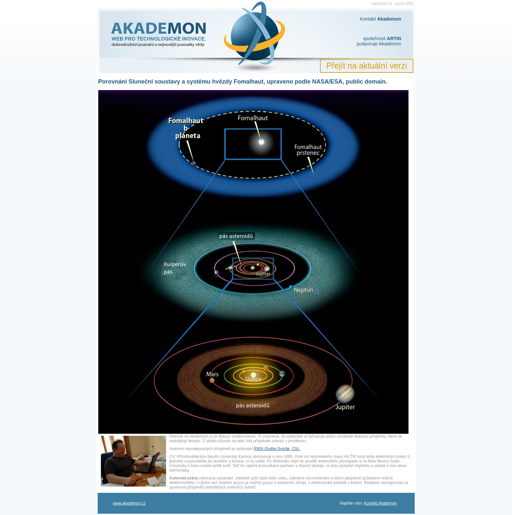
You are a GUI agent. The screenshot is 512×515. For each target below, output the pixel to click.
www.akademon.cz (129, 503)
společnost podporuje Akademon (379, 41)
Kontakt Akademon (380, 503)
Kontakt (380, 19)
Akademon (119, 5)
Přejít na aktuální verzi (366, 65)
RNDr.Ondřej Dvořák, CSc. (277, 448)
